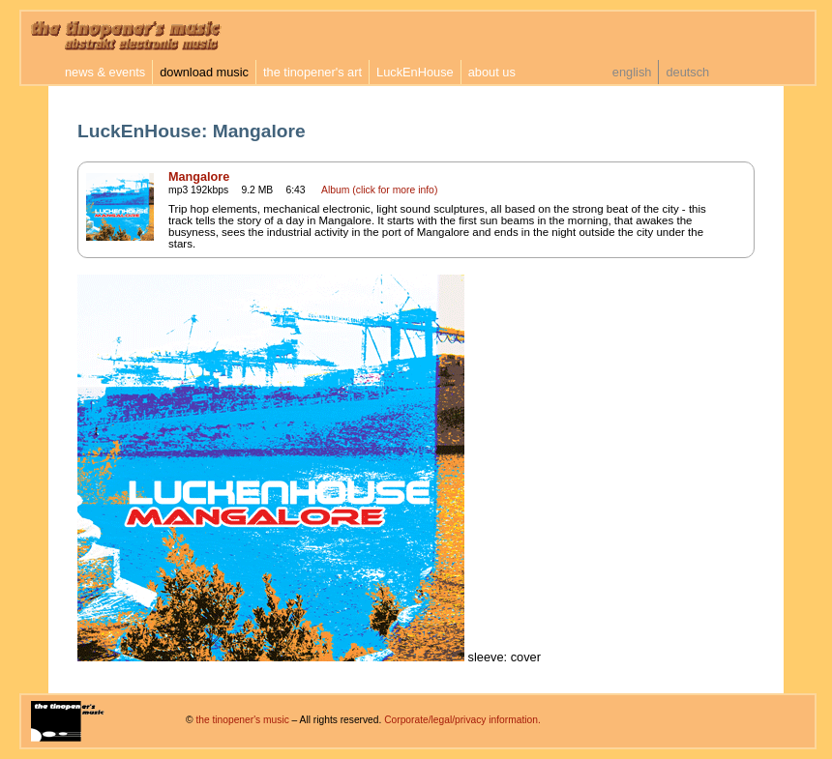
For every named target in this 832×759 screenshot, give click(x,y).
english (632, 72)
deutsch (687, 72)
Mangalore (198, 177)
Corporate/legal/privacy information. (462, 720)
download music (204, 72)
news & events (105, 72)
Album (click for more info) (379, 190)
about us (492, 72)
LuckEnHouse (415, 72)
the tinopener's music (241, 720)
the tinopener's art (312, 72)
